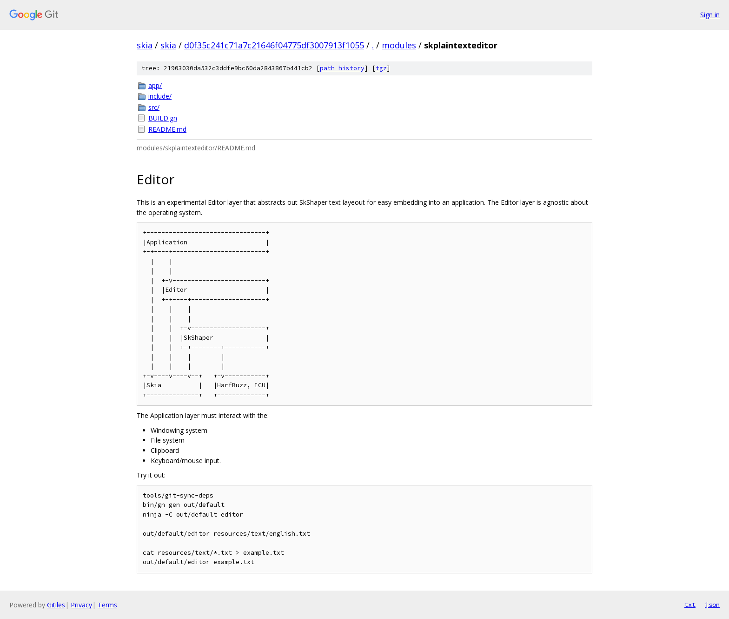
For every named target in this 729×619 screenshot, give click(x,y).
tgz (381, 68)
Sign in (710, 14)
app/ (155, 85)
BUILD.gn (162, 118)
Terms (107, 604)
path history (342, 68)
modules (399, 45)
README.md (167, 129)
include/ (160, 96)
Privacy (81, 604)
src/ (153, 107)
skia (144, 45)
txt (690, 604)
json (712, 604)
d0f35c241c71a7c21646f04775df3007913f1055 (274, 45)
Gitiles (56, 604)
